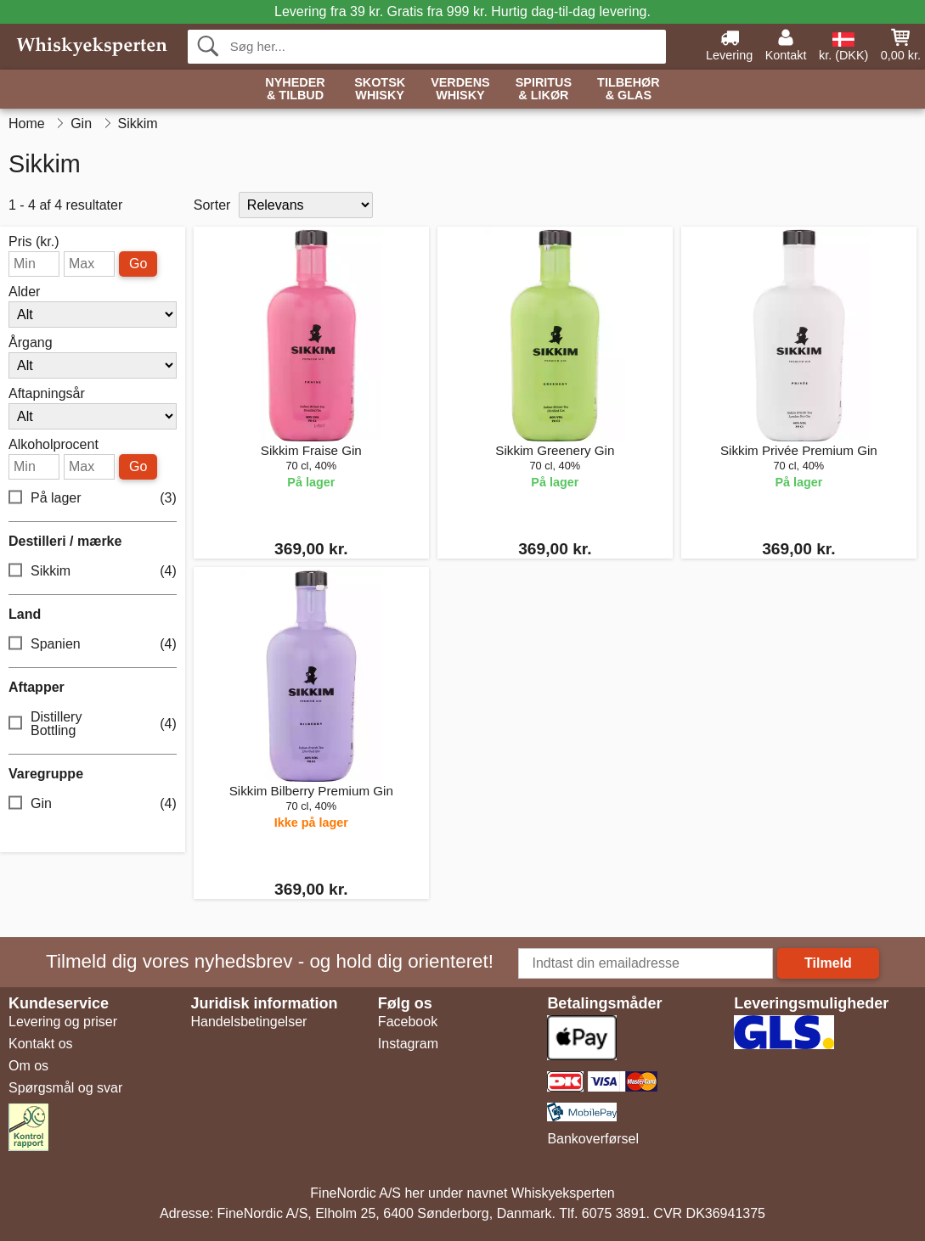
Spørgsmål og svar (65, 1088)
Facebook (407, 1021)
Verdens (460, 90)
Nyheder (294, 90)
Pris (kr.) (33, 242)
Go (138, 263)
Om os (28, 1065)
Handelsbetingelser (248, 1021)
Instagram (408, 1043)
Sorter (212, 205)
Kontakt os (40, 1043)
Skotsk (379, 90)
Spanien (92, 645)
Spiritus (544, 90)
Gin (92, 804)
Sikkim (92, 572)
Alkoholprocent (53, 445)
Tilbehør (628, 90)
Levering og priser (62, 1021)
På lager (92, 499)
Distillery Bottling (92, 724)
